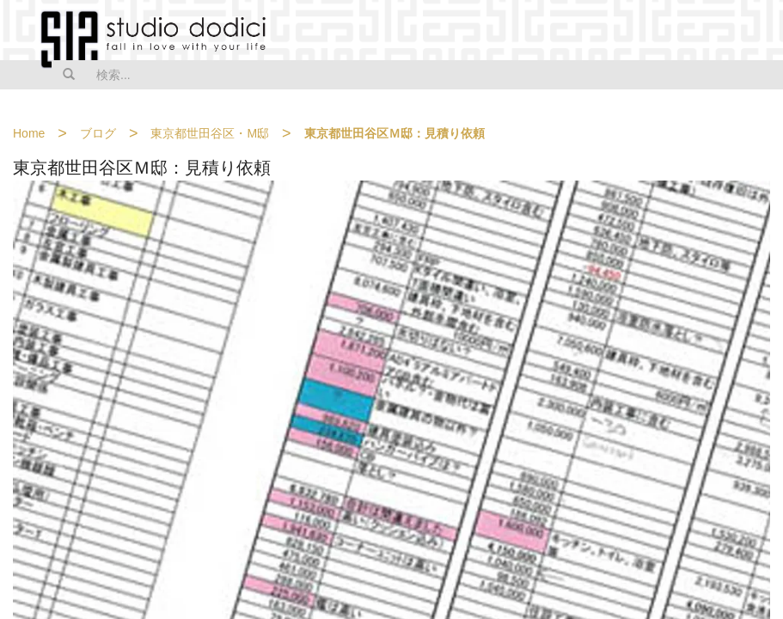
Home (29, 133)
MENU (759, 32)
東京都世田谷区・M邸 (209, 133)
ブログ (98, 133)
